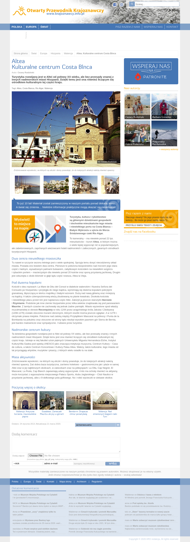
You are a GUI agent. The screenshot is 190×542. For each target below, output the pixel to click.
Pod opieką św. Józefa (143, 503)
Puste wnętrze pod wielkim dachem (41, 529)
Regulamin (97, 481)
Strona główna (21, 53)
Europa (43, 53)
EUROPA (31, 26)
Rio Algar (39, 88)
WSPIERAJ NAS (153, 26)
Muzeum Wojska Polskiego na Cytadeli (39, 495)
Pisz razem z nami (138, 213)
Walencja (68, 53)
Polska (15, 481)
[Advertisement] (93, 39)
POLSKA (17, 26)
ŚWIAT (44, 26)
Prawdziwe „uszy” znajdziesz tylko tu (38, 512)
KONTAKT (172, 26)
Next (114, 184)
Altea (19, 88)
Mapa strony (65, 481)
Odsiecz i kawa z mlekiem (149, 495)
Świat (34, 53)
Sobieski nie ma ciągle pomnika (96, 529)
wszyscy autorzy (169, 149)
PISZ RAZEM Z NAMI (127, 26)
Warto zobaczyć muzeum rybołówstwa (151, 520)
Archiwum (81, 481)
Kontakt (50, 481)
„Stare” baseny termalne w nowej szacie (150, 512)
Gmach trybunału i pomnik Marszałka (98, 512)
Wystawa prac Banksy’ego (37, 520)
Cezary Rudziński (26, 72)
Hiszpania (55, 53)
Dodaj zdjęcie (18, 456)
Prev (18, 184)
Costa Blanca (28, 88)
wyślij (112, 463)
